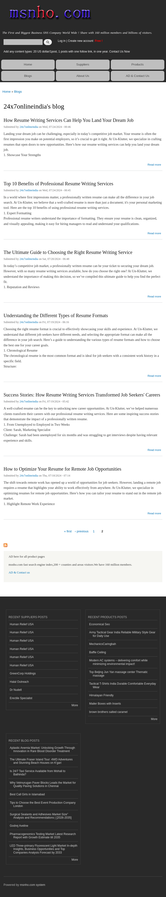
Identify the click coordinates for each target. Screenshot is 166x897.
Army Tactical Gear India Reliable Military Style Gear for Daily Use (122, 634)
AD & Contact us (19, 572)
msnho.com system (32, 885)
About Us (82, 76)
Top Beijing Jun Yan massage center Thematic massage (118, 673)
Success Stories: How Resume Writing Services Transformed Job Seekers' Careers (82, 394)
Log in (62, 41)
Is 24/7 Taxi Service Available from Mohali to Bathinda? (37, 772)
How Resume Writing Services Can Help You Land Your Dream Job (69, 120)
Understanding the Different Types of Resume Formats (56, 315)
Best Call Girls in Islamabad (27, 794)
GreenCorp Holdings (23, 673)
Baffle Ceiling (97, 652)
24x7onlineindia (29, 127)
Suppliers (82, 64)
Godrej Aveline (19, 825)
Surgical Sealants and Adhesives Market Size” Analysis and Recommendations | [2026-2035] (41, 816)
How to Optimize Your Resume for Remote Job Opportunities (62, 469)
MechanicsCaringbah (102, 644)
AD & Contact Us (137, 76)
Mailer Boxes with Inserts (105, 703)
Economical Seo (99, 624)
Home (28, 64)
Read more (154, 164)
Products (138, 64)
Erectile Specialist (21, 698)
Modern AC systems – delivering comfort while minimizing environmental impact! (118, 662)
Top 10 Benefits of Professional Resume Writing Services (58, 183)
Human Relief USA (22, 624)
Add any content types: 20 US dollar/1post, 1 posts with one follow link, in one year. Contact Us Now (67, 51)
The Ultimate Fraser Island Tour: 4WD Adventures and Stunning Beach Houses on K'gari (41, 761)
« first (68, 531)
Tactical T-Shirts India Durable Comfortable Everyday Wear (122, 685)
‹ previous (81, 531)
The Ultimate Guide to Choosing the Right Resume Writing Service (68, 252)
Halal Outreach (19, 681)
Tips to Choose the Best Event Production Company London (43, 804)
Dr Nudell (16, 690)
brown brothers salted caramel (108, 712)
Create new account (81, 41)
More (75, 705)
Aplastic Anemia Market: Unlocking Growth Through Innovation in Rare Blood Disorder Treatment (42, 749)
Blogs (28, 76)
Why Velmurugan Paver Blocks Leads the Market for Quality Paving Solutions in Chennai (43, 784)
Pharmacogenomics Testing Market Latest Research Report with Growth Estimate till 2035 (43, 835)
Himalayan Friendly (101, 695)
